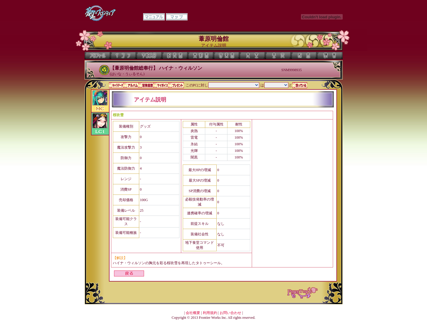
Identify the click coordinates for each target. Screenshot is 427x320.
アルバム (131, 85)
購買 (330, 55)
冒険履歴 (146, 85)
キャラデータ (116, 85)
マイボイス (161, 85)
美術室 (201, 55)
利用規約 (210, 313)
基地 (278, 55)
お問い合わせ (230, 313)
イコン (123, 55)
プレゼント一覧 (176, 85)
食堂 (252, 55)
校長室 (175, 55)
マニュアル (154, 16)
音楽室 (226, 55)
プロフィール (97, 55)
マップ (177, 16)
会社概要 (193, 313)
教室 (304, 55)
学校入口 (149, 55)
